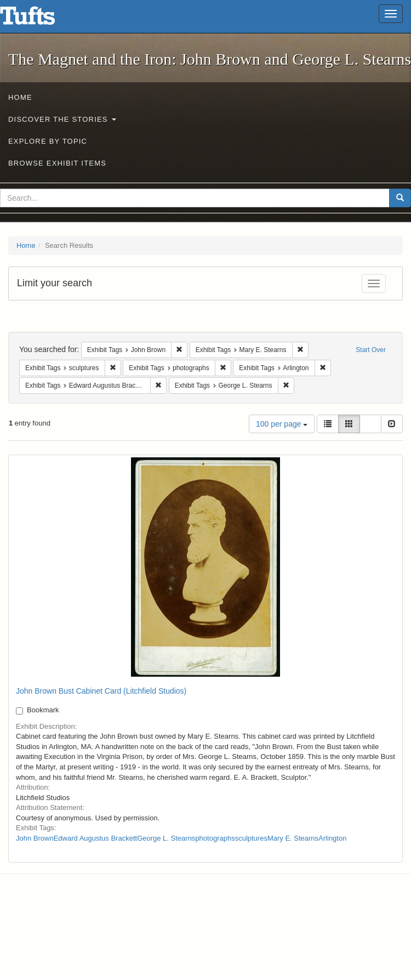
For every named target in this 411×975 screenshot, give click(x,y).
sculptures (251, 838)
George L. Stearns (166, 838)
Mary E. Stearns (292, 838)
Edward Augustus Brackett (95, 838)
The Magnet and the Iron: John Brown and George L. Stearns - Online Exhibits (41, 19)
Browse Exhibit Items (57, 163)
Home (20, 97)
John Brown (35, 838)
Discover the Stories (62, 119)
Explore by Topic (47, 141)
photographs (215, 838)
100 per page (281, 424)
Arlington (332, 838)
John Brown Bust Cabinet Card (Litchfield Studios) (101, 691)
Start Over (371, 350)
